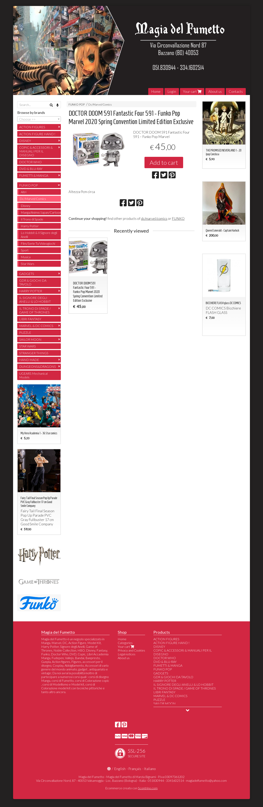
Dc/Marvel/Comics (100, 104)
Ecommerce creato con (131, 788)
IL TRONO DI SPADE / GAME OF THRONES (35, 310)
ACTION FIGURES (32, 127)
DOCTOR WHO (30, 162)
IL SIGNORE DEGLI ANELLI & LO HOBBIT (35, 299)
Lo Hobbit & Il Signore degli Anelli (39, 234)
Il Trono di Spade (32, 219)
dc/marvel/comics (154, 218)
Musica (26, 257)
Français (134, 768)
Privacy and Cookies (131, 650)
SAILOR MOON (30, 339)
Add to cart (164, 162)
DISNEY (25, 141)
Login (171, 91)
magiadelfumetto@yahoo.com (206, 780)
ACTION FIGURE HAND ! (37, 134)
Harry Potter (30, 226)
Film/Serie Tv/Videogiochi (38, 243)
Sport (25, 250)
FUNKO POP (77, 104)
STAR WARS (27, 346)
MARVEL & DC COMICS (36, 326)
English (119, 768)
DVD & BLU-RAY (30, 169)
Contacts (236, 91)
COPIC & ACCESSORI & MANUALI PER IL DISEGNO (36, 151)
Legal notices (126, 654)
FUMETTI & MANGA (33, 175)
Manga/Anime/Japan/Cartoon (41, 212)
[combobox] (39, 119)
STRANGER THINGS (33, 353)
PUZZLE (25, 332)
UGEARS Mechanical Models (33, 375)
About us (215, 91)
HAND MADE (29, 360)
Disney (25, 206)
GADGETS (26, 273)
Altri (23, 192)
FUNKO (178, 218)
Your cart (192, 91)
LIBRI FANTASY (30, 319)
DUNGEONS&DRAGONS (37, 366)
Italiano (150, 768)
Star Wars (27, 264)
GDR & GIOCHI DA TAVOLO (32, 282)
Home (156, 91)
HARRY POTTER (30, 291)
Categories (125, 643)
